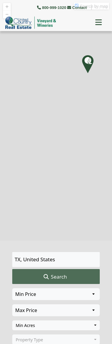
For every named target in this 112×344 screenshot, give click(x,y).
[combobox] (56, 325)
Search (55, 276)
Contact (77, 7)
